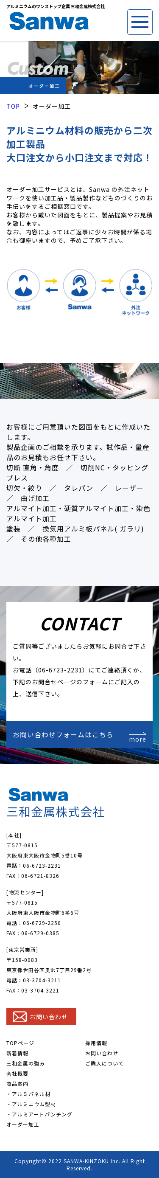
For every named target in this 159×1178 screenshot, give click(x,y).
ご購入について (104, 1063)
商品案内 (17, 1083)
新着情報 (17, 1053)
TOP (13, 106)
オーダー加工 (22, 1124)
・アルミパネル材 (28, 1093)
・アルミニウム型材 (31, 1104)
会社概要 (17, 1073)
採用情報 (96, 1042)
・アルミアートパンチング (39, 1114)
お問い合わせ (101, 1053)
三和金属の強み (25, 1063)
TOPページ (20, 1042)
